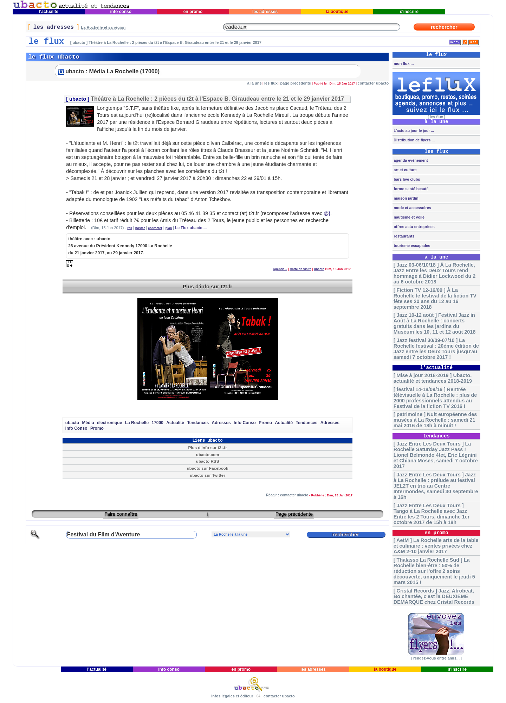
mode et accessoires (412, 208)
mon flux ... (403, 63)
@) (327, 213)
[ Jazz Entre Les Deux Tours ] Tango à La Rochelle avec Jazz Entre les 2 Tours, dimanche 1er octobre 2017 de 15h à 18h (431, 514)
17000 (157, 422)
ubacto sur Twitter (207, 475)
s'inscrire (409, 11)
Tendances (198, 422)
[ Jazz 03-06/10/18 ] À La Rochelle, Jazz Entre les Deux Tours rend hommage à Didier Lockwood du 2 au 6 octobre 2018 (434, 273)
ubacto (77, 99)
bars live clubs (406, 179)
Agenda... (280, 269)
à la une (254, 83)
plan (169, 228)
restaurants (403, 236)
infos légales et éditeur (232, 696)
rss (129, 228)
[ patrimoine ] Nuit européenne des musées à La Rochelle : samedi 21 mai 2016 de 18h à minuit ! (435, 419)
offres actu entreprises (413, 227)
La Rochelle (137, 422)
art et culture (404, 170)
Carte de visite (300, 269)
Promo (265, 422)
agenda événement (410, 160)
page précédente (295, 83)
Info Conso (245, 422)
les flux (271, 83)
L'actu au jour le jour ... (413, 130)
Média (88, 422)
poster (140, 228)
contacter (155, 228)
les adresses (265, 11)
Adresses (221, 422)
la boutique (337, 11)
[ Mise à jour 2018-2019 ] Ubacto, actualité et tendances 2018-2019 (433, 378)
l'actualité (49, 11)
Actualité (175, 422)
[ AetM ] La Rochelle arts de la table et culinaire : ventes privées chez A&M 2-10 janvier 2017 (436, 545)
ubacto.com (207, 454)
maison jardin (405, 198)
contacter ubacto (373, 83)
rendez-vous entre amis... (436, 658)
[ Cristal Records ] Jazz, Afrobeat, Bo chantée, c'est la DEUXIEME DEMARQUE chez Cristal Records (434, 596)
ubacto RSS (207, 461)
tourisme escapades (411, 245)
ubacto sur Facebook (207, 468)
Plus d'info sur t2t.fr (207, 286)
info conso (120, 11)
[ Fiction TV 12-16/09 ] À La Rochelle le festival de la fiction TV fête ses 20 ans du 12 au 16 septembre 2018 (435, 298)
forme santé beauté (410, 189)
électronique (109, 422)
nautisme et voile (408, 217)
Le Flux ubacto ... (191, 228)
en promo (192, 11)
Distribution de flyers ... (414, 140)
